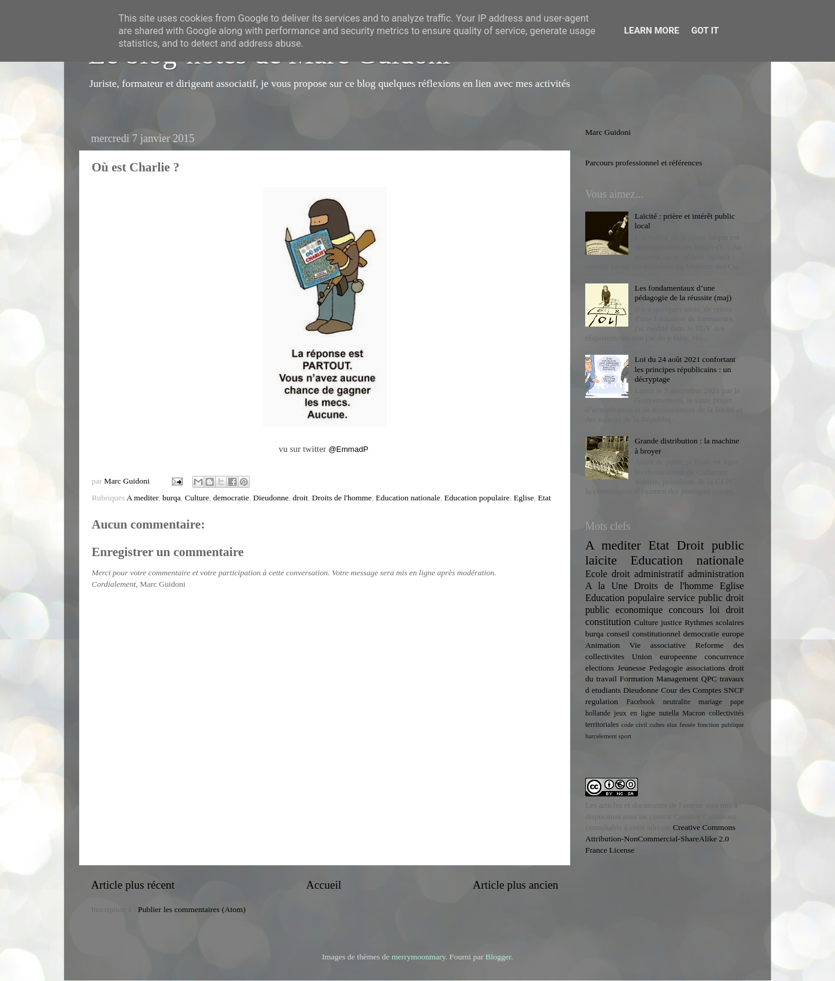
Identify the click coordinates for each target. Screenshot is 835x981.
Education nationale (408, 497)
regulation (601, 701)
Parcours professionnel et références (643, 162)
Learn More (651, 30)
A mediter (142, 497)
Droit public (710, 545)
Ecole (596, 574)
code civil (634, 724)
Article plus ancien (515, 885)
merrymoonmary (419, 956)
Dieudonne (270, 497)
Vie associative (658, 645)
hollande (597, 713)
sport (624, 735)
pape (737, 702)
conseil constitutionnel (643, 633)
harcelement (601, 735)
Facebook (641, 702)
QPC (709, 678)
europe (733, 633)
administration (716, 574)
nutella (669, 713)
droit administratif (647, 574)
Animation (602, 645)
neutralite (677, 702)
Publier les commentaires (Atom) (192, 909)
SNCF (734, 690)
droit (300, 497)
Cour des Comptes (691, 690)
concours (685, 610)
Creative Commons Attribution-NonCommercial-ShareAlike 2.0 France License (660, 839)
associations (705, 667)
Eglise (524, 497)
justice (671, 622)
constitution (608, 622)
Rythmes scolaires (714, 622)
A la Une (606, 586)
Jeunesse (632, 667)
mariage (710, 702)
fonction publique (720, 724)
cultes (656, 724)
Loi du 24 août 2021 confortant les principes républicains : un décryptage (684, 369)
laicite (601, 560)
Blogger (498, 956)
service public (694, 598)
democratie (231, 497)
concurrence (724, 656)
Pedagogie (666, 667)
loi (715, 610)
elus (672, 724)
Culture (196, 497)
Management (677, 678)
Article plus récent (133, 885)
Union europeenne (664, 656)
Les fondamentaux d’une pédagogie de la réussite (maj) (682, 292)
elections (599, 667)
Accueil (323, 885)
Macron (693, 713)
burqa (171, 497)
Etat (544, 497)
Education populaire (477, 497)
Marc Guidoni (608, 132)
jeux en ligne (634, 713)
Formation (636, 678)
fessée (687, 724)
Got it (705, 30)
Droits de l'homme (342, 497)
